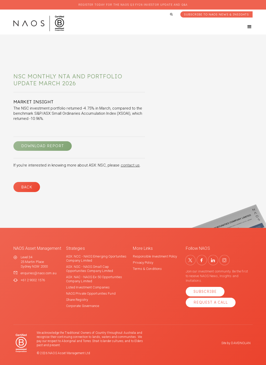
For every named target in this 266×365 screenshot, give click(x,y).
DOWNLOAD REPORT (42, 146)
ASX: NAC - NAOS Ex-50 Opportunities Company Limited (94, 279)
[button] (245, 27)
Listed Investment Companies (88, 287)
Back (26, 187)
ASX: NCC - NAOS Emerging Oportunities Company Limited (96, 258)
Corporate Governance (82, 306)
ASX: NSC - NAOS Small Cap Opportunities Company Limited (89, 269)
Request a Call (211, 302)
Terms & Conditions (147, 269)
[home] (38, 23)
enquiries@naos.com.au (39, 273)
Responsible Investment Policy (155, 256)
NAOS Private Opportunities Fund (91, 293)
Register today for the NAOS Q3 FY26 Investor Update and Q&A (133, 4)
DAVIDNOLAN (241, 343)
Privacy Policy (143, 262)
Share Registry (77, 300)
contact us (130, 165)
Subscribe (205, 291)
